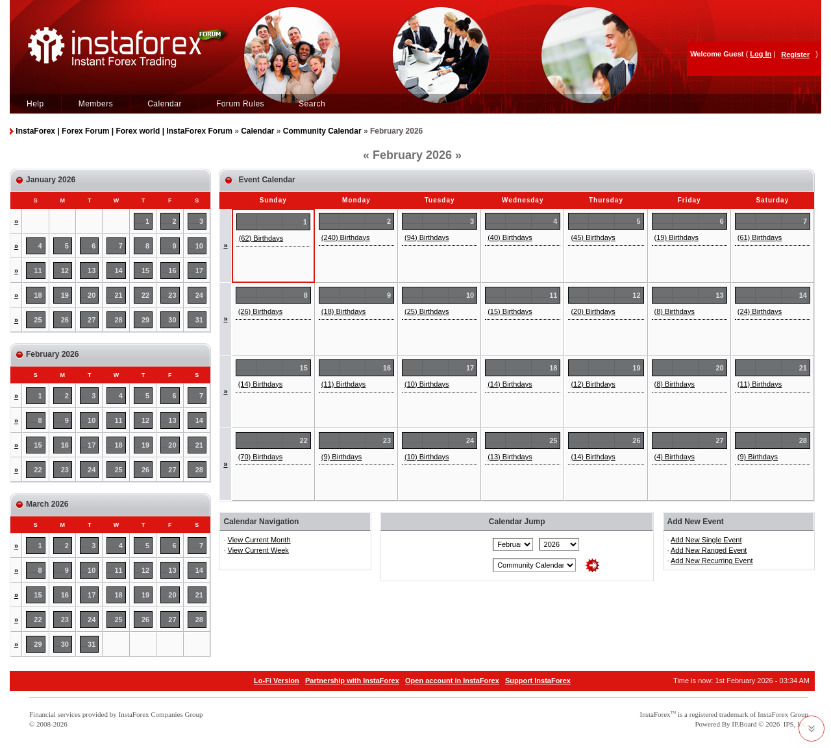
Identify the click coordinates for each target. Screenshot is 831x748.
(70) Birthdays (260, 457)
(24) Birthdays (760, 311)
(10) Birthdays (426, 384)
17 (199, 270)
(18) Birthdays (343, 311)
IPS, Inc (795, 724)
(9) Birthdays (341, 457)
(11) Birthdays (343, 384)
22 (145, 295)
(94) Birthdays (426, 237)
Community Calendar (322, 131)
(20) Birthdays (593, 311)
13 (91, 270)
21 (119, 295)
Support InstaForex (538, 680)
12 (65, 270)
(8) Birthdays (674, 311)
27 (91, 320)
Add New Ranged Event (709, 550)
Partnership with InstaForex (352, 680)
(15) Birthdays (510, 311)
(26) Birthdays (260, 311)
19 (65, 295)
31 (199, 320)
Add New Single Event (706, 540)
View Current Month (259, 540)
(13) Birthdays (510, 457)
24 (199, 295)
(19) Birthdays (676, 237)
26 (65, 320)
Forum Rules (240, 103)
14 (119, 270)
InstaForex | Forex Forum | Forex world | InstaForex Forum (124, 131)
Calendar (164, 103)
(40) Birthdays (510, 237)
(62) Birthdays (261, 238)
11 (38, 270)
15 (145, 270)
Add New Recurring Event (712, 560)
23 (172, 295)
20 (91, 295)
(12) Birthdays (593, 384)
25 (38, 320)
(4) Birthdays (674, 457)
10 (199, 246)
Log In (760, 54)
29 (145, 320)
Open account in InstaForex (452, 680)
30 (172, 320)
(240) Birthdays (345, 237)
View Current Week (258, 550)
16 (172, 270)
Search (312, 103)
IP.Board (744, 724)
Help (35, 103)
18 (38, 295)
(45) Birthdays (593, 237)
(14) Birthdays (260, 384)
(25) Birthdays (426, 311)
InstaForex (655, 714)
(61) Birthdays (760, 237)
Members (96, 103)
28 (119, 320)
